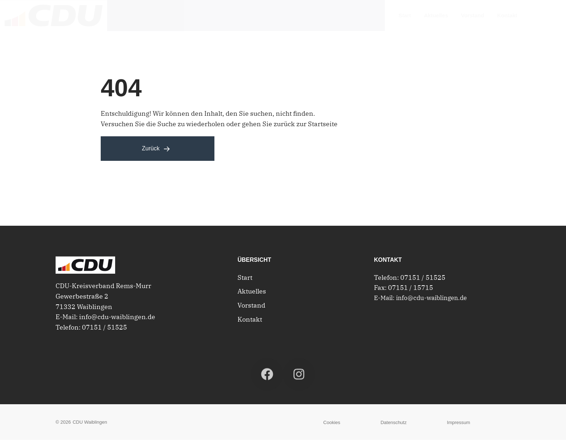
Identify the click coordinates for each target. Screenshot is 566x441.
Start (245, 278)
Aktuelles (252, 292)
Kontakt (250, 320)
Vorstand (251, 306)
